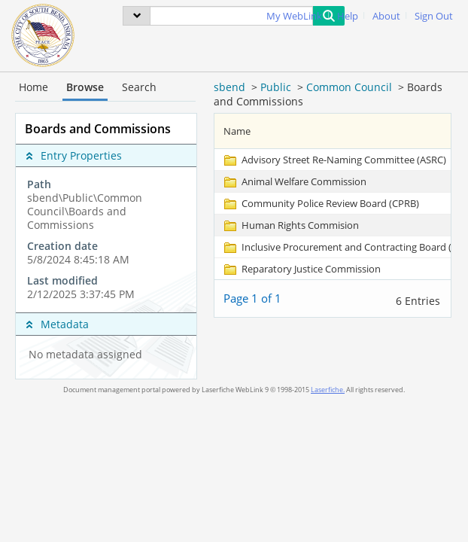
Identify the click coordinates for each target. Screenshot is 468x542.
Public (275, 87)
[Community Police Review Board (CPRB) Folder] (320, 203)
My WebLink (294, 16)
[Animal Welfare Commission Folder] (294, 181)
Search (139, 87)
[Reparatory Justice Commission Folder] (301, 269)
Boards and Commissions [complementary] (98, 128)
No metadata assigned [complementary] (85, 354)
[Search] (231, 16)
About (386, 16)
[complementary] (106, 239)
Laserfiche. (328, 389)
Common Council (349, 87)
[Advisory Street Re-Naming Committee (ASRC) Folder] (334, 159)
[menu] (136, 16)
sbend (229, 87)
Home (33, 87)
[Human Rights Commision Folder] (290, 225)
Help (347, 16)
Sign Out (434, 16)
